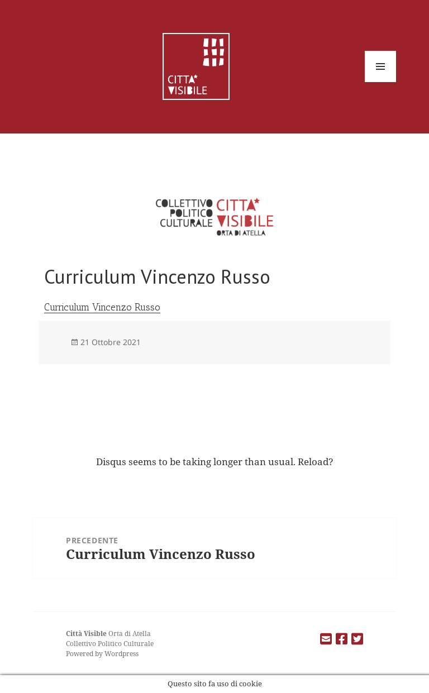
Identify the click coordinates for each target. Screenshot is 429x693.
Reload (313, 461)
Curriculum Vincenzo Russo (102, 307)
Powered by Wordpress (102, 653)
